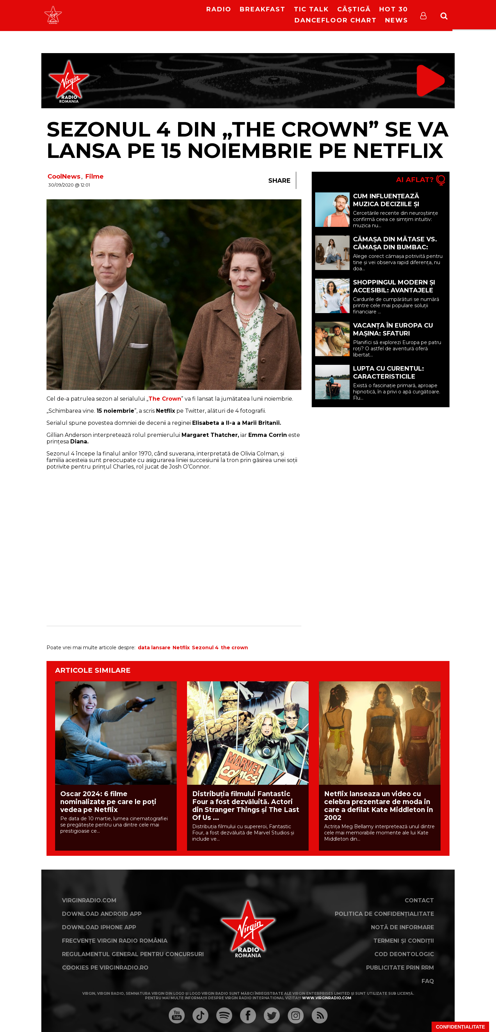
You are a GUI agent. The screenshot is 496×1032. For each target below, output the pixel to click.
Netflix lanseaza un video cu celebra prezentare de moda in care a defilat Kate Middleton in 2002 (378, 806)
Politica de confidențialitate (384, 914)
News (396, 20)
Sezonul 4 (205, 647)
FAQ (428, 981)
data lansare (154, 647)
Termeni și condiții (403, 941)
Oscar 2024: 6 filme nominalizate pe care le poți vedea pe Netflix (108, 802)
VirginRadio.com (89, 900)
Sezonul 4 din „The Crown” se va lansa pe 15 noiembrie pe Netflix (247, 140)
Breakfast (263, 9)
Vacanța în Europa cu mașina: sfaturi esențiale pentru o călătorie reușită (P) (393, 337)
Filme (94, 176)
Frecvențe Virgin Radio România (114, 941)
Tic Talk (311, 9)
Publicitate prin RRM (400, 967)
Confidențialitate (460, 1027)
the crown (234, 647)
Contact (419, 900)
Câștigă (354, 9)
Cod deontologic (404, 954)
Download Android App (102, 914)
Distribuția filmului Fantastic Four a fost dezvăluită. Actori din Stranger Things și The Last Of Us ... (245, 806)
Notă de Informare (402, 927)
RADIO (218, 9)
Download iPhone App (99, 927)
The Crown (164, 398)
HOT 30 (393, 9)
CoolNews (64, 176)
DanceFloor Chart (335, 20)
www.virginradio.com (326, 998)
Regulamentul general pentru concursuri (133, 954)
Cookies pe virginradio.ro (105, 967)
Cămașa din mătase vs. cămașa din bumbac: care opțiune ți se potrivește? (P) (395, 251)
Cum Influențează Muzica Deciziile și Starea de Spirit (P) (388, 204)
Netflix (181, 647)
